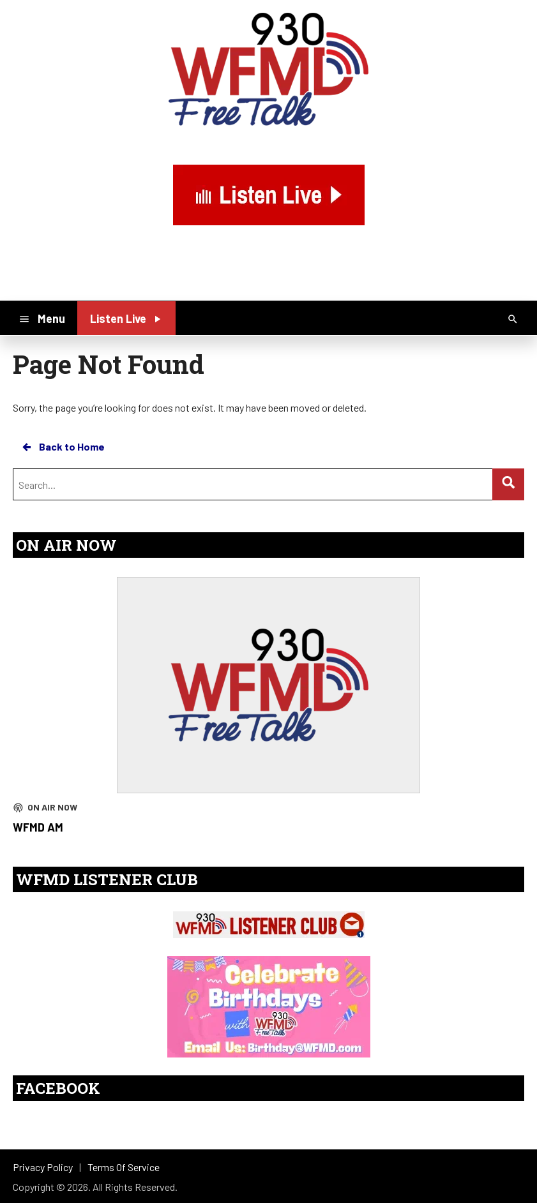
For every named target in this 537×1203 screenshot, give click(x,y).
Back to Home (62, 446)
